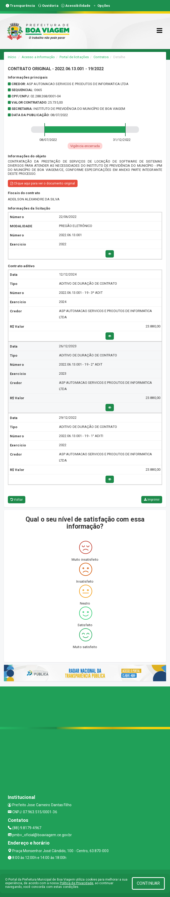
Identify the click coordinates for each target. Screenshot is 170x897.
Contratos (101, 57)
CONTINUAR (148, 883)
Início (12, 57)
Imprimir (152, 499)
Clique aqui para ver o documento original (42, 183)
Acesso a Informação (38, 57)
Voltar (16, 499)
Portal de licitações (74, 57)
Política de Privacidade (76, 883)
